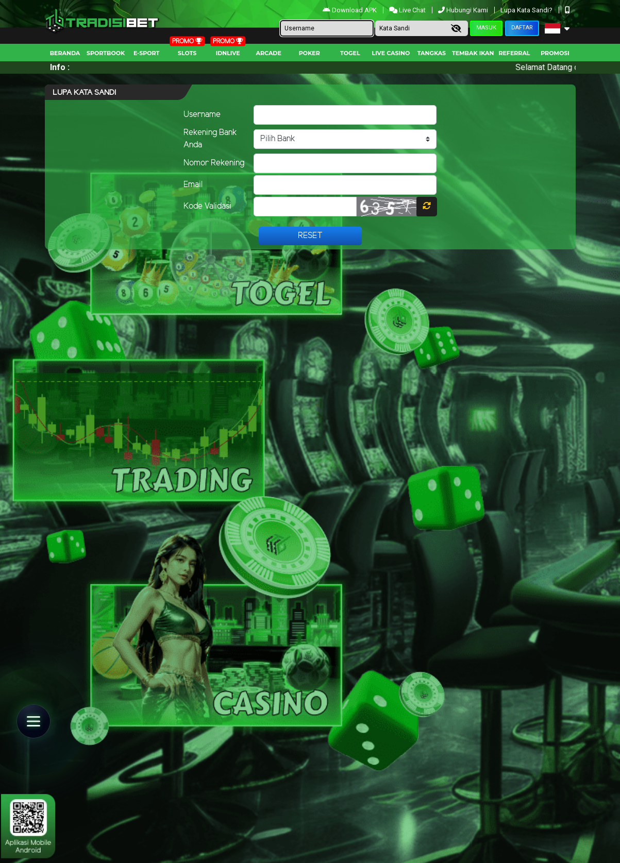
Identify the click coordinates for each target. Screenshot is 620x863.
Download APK (350, 10)
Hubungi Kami (464, 10)
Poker (309, 53)
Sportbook (106, 53)
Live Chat (408, 10)
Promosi (555, 53)
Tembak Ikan (473, 53)
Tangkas (431, 53)
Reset (310, 236)
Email (193, 185)
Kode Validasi (207, 206)
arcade (268, 53)
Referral (514, 53)
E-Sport (146, 53)
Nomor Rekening (213, 163)
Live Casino (391, 53)
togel (350, 53)
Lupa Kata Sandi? (527, 10)
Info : (60, 67)
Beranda (65, 53)
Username (202, 115)
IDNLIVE (228, 53)
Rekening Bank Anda (210, 139)
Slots (187, 53)
